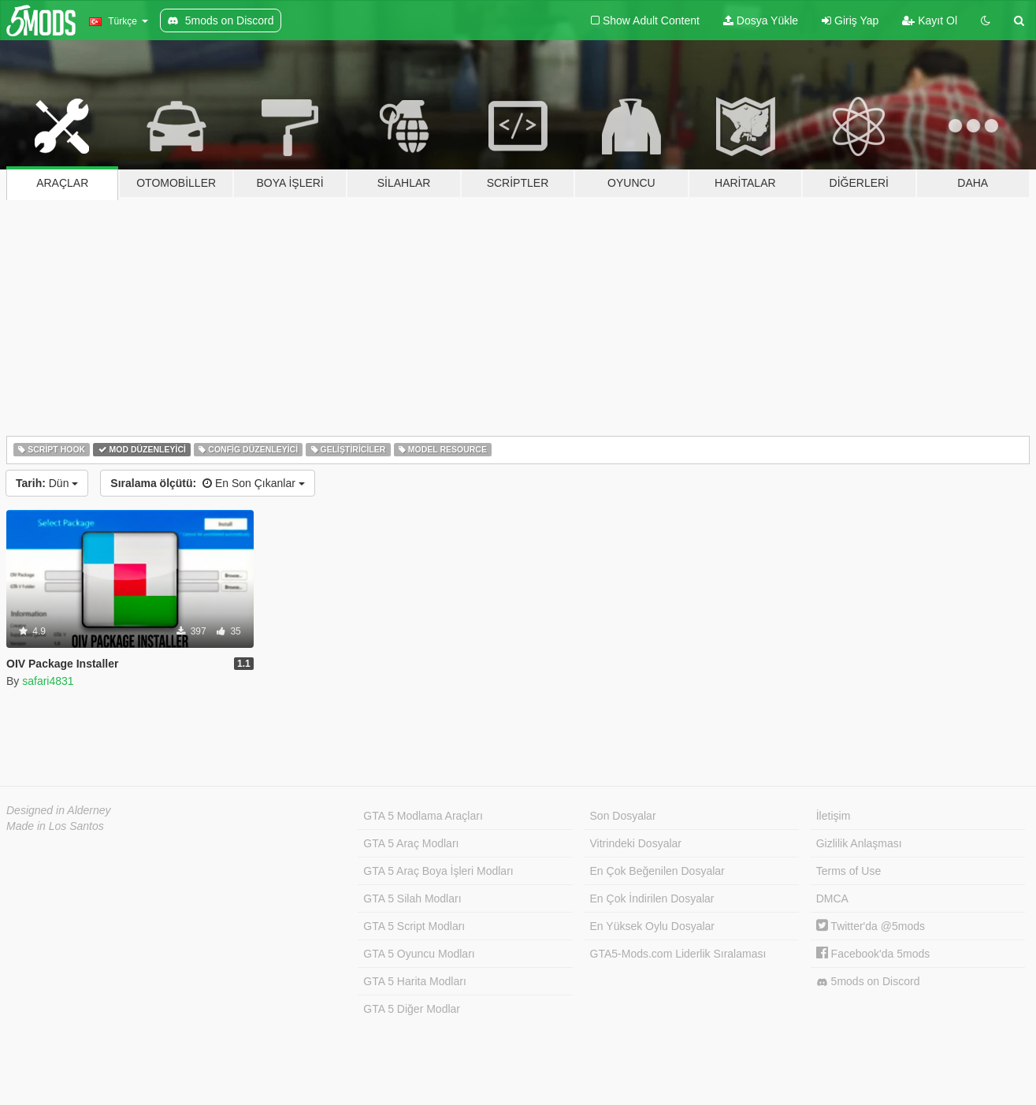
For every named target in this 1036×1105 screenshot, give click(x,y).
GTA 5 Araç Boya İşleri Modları (438, 871)
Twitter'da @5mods (870, 926)
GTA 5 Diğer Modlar (411, 1009)
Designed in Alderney (58, 810)
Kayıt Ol (929, 20)
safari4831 (47, 681)
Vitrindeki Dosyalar (635, 843)
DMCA (832, 898)
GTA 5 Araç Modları (411, 843)
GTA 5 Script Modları (414, 926)
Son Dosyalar (623, 815)
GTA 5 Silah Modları (412, 898)
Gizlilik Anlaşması (859, 843)
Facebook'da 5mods (873, 954)
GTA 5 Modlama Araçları (422, 815)
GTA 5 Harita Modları (414, 981)
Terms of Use (848, 871)
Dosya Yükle (760, 20)
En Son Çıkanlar (207, 483)
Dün (47, 483)
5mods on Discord (868, 981)
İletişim (833, 815)
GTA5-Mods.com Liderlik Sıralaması (678, 953)
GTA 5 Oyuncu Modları (418, 953)
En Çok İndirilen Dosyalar (652, 898)
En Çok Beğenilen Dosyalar (657, 871)
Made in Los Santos (55, 826)
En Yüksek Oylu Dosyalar (652, 926)
